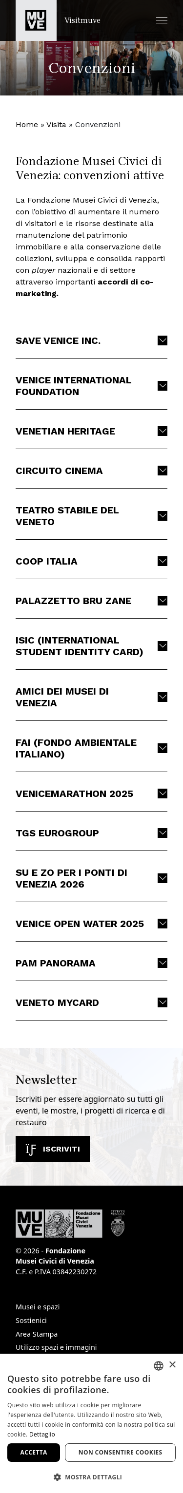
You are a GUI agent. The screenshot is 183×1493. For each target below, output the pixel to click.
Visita (56, 124)
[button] (161, 20)
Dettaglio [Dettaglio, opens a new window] (42, 1434)
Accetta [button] (33, 1452)
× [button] (172, 1365)
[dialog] (91, 1423)
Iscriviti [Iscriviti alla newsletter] (52, 1148)
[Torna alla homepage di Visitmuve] (58, 20)
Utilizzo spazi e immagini (56, 1347)
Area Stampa (37, 1334)
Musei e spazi (38, 1306)
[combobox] (158, 1366)
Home (27, 124)
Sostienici (31, 1320)
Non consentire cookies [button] (121, 1452)
